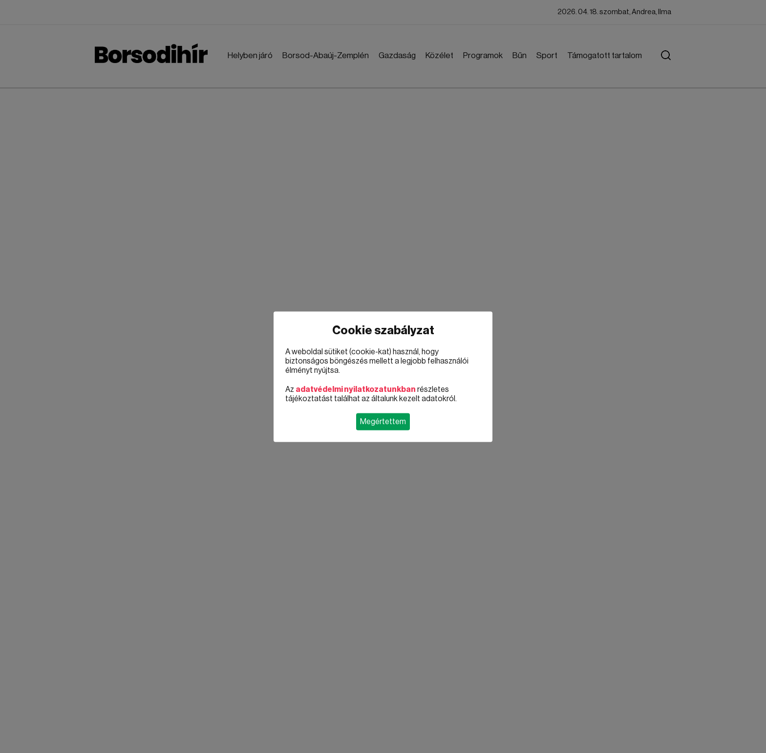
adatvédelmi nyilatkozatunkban (356, 389)
